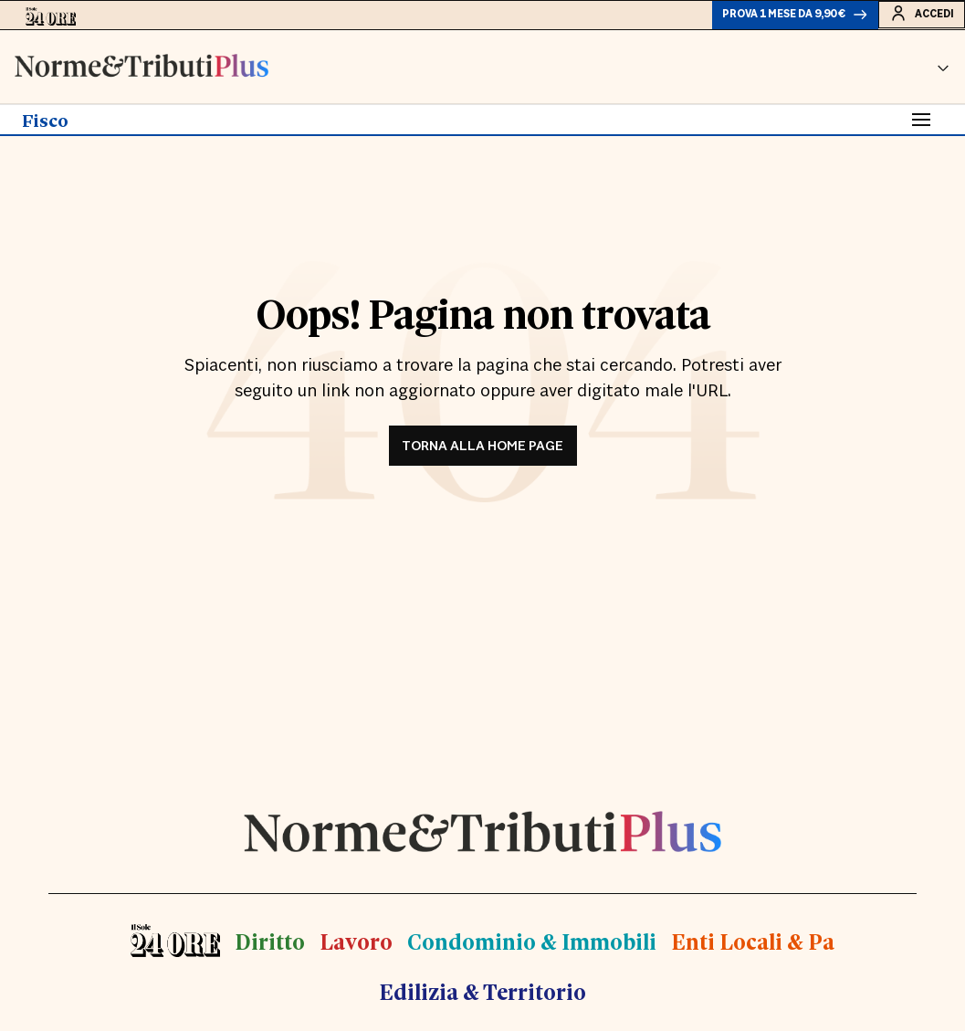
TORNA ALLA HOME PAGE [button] (482, 453)
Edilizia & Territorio (482, 997)
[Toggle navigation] (921, 127)
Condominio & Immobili (532, 947)
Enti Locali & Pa (747, 947)
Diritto (276, 947)
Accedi (914, 17)
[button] (943, 74)
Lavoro (360, 947)
